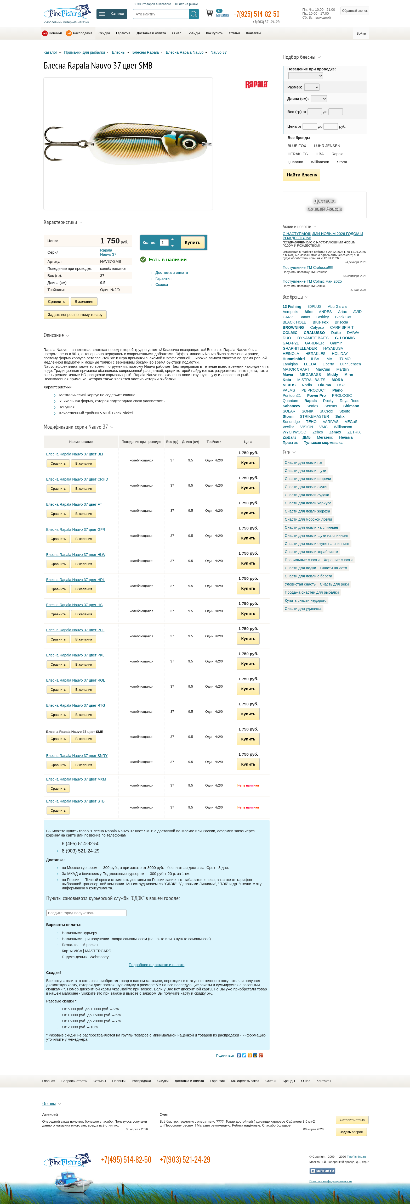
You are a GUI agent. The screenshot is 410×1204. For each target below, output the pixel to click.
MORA (337, 380)
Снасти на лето (333, 568)
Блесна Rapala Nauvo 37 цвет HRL (75, 579)
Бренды (193, 33)
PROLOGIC (342, 395)
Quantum (295, 162)
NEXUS (289, 385)
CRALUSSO (314, 333)
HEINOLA (291, 354)
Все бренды (299, 138)
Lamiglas (290, 364)
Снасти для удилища (303, 608)
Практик (290, 443)
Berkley (322, 317)
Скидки (104, 33)
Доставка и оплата (151, 33)
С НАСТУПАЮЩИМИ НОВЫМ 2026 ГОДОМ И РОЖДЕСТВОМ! (323, 236)
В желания (84, 301)
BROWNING (293, 327)
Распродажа (82, 33)
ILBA (320, 154)
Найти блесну (302, 174)
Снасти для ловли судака (307, 495)
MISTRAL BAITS (311, 380)
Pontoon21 (292, 395)
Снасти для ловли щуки (305, 471)
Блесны (118, 52)
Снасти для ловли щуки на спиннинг (316, 535)
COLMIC (290, 333)
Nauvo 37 (218, 52)
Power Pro (316, 395)
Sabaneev (291, 406)
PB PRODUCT (313, 390)
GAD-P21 (291, 343)
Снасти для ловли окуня (306, 487)
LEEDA (310, 364)
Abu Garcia (337, 306)
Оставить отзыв (352, 1119)
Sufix (340, 416)
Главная (48, 1080)
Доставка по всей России (324, 204)
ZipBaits (289, 437)
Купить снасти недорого (305, 600)
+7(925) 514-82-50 (260, 13)
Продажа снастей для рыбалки (312, 592)
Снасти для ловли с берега (308, 576)
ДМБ (307, 437)
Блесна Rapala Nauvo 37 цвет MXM (76, 778)
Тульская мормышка (323, 443)
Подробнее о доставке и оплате (156, 964)
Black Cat (343, 317)
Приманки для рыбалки (84, 52)
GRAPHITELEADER (300, 348)
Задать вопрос (351, 1131)
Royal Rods (349, 401)
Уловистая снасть (300, 584)
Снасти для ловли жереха (307, 511)
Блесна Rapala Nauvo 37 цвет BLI (74, 453)
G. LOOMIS (345, 338)
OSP (341, 385)
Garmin (336, 343)
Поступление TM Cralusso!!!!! (308, 267)
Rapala (338, 154)
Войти (361, 33)
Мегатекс (325, 437)
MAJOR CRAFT (296, 369)
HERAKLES (298, 154)
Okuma (324, 385)
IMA (329, 359)
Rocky (328, 401)
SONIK (308, 411)
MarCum (323, 369)
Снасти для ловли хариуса (308, 503)
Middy (332, 374)
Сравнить (56, 301)
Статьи (234, 33)
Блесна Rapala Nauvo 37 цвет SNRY (77, 754)
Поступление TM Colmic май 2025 (312, 281)
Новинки (55, 33)
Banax (304, 317)
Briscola (341, 322)
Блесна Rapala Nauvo (184, 52)
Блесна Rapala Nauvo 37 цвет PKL (75, 654)
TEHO (311, 422)
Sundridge (291, 422)
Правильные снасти (302, 560)
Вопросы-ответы (74, 1080)
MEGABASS (310, 374)
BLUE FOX (297, 146)
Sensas (330, 406)
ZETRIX (354, 432)
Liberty (328, 364)
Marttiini (343, 369)
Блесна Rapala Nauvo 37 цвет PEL (75, 629)
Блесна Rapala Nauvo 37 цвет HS (74, 604)
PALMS (289, 390)
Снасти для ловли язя (304, 462)
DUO (287, 338)
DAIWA (353, 333)
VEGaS (351, 422)
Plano (337, 390)
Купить (191, 242)
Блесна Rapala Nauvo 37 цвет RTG (75, 704)
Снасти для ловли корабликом (311, 552)
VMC (323, 427)
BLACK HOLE (294, 322)
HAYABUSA (333, 348)
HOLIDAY (340, 354)
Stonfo (344, 411)
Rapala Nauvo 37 (108, 252)
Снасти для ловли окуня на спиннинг (317, 544)
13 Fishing (292, 306)
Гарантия (123, 33)
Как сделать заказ (245, 1080)
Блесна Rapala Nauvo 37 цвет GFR (75, 528)
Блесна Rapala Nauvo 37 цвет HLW (75, 553)
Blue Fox (320, 322)
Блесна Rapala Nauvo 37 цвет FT (74, 503)
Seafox (312, 406)
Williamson (320, 162)
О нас (176, 33)
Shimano (351, 406)
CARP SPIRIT (342, 327)
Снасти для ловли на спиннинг (311, 527)
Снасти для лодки (300, 568)
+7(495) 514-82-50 (126, 1158)
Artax (342, 312)
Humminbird (294, 359)
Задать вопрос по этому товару (75, 314)
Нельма (346, 437)
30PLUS (315, 306)
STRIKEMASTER (314, 416)
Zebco (317, 432)
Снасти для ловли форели (308, 479)
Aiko (308, 312)
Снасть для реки (334, 584)
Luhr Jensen (350, 364)
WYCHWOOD (294, 432)
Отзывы (100, 1080)
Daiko (336, 333)
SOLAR (289, 411)
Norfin (307, 385)
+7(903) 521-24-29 (185, 1158)
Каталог (50, 52)
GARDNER (314, 343)
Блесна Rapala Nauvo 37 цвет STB (75, 800)
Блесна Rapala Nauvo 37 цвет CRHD (77, 478)
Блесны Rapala (146, 52)
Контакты (253, 33)
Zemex (335, 432)
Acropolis (290, 312)
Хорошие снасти (338, 560)
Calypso (317, 327)
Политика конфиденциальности (330, 1180)
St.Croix (326, 411)
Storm (342, 162)
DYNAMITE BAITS (313, 338)
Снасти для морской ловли (308, 519)
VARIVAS (331, 422)
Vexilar (288, 427)
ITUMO (345, 359)
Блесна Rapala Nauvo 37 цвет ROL (75, 679)
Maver (288, 374)
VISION (306, 427)
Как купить (214, 33)
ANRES (325, 312)
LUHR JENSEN (327, 146)
